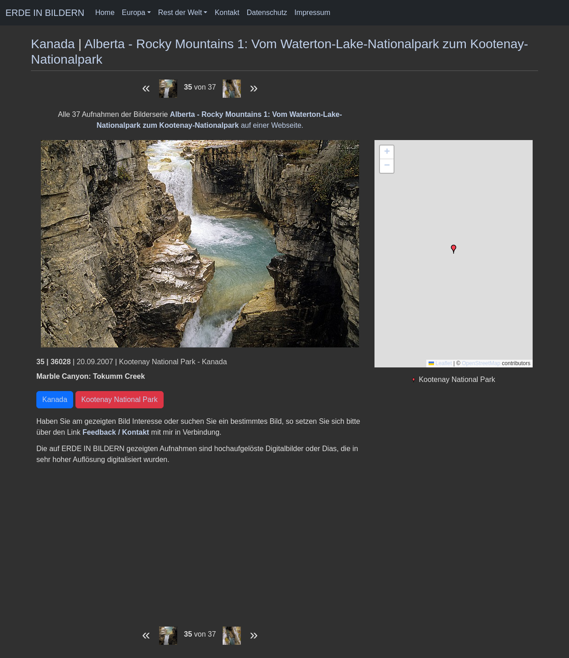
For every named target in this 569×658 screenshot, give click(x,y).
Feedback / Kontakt (115, 432)
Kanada (53, 44)
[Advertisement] (200, 542)
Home (105, 12)
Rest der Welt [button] (180, 12)
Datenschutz (267, 12)
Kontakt (227, 12)
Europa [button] (133, 12)
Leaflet (440, 363)
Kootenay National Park (119, 399)
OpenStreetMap (481, 363)
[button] (453, 249)
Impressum (312, 12)
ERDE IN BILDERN (44, 13)
